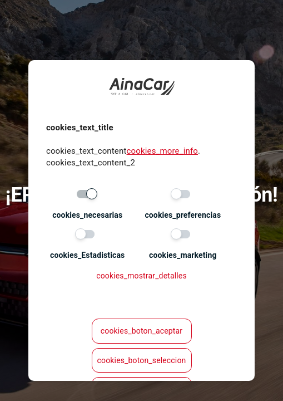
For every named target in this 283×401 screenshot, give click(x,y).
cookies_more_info (162, 151)
